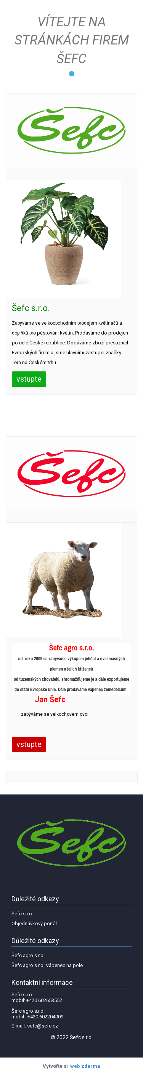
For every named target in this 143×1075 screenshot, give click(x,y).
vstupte (29, 379)
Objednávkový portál (34, 923)
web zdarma (85, 1066)
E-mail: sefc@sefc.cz (34, 1026)
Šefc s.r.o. (22, 913)
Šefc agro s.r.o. (28, 955)
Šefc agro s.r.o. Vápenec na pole (47, 965)
